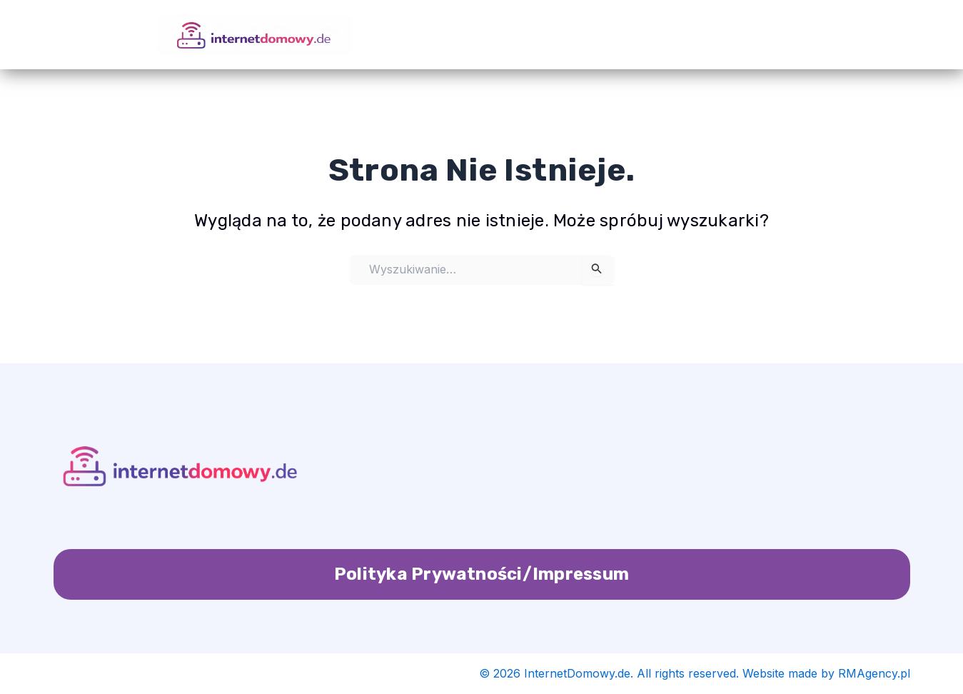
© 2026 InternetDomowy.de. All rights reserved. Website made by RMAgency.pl (694, 673)
